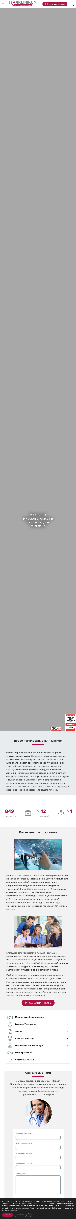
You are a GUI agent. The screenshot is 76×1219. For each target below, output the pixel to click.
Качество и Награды (25, 1038)
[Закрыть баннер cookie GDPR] (29, 1215)
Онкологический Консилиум (29, 1045)
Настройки (20, 1215)
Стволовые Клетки (24, 1059)
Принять (8, 1215)
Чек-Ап (19, 1031)
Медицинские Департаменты (29, 1017)
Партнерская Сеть (24, 1052)
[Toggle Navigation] (3, 4)
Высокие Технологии (25, 1024)
